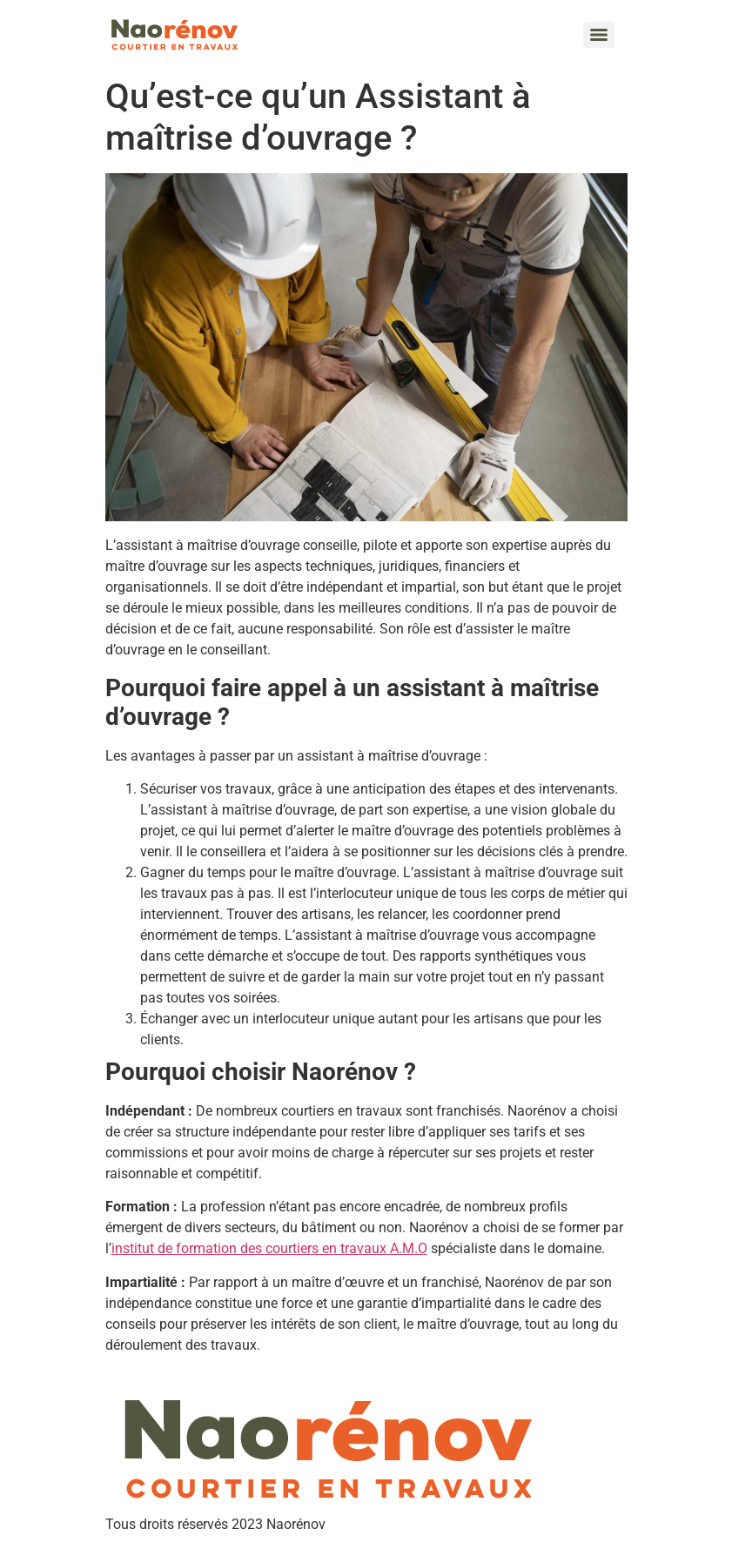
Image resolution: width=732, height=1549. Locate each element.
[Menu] (598, 35)
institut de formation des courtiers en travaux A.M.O (269, 1248)
